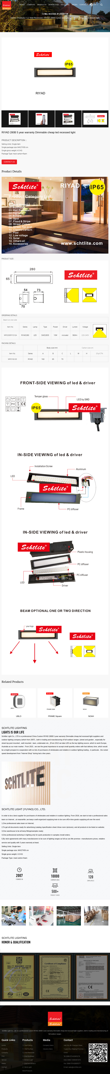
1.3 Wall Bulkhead (28, 1043)
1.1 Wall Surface (27, 1035)
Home (22, 5)
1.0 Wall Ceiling (27, 1032)
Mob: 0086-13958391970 (72, 1046)
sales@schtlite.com (72, 1054)
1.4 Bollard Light (27, 1046)
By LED (59, 14)
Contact (83, 5)
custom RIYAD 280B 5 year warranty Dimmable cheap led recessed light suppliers (55, 1017)
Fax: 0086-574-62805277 (72, 1050)
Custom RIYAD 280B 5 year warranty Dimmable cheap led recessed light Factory (23, 1070)
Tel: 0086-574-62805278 (72, 1043)
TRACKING (65, 5)
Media (74, 5)
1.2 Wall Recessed (49, 14)
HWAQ (51, 1067)
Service (4, 1046)
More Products (27, 1057)
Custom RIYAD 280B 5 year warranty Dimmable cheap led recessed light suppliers (68, 736)
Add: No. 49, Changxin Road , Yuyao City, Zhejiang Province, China (74, 1035)
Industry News (48, 1035)
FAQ (3, 1043)
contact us (9, 162)
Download (53, 5)
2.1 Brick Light (27, 1054)
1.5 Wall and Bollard (29, 1050)
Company (31, 5)
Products (41, 5)
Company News (48, 1032)
